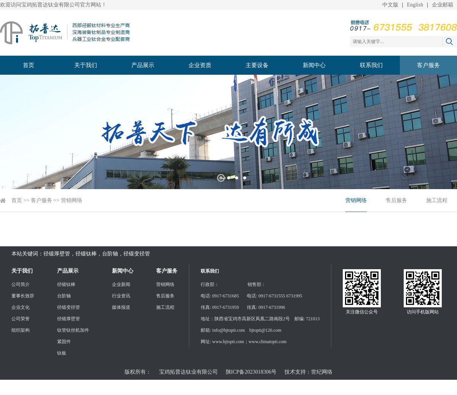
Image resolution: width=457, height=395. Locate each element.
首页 (28, 65)
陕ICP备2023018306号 (251, 372)
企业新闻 (121, 284)
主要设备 (257, 65)
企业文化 (20, 307)
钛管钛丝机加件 (73, 330)
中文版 (390, 5)
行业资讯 (121, 296)
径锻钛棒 (66, 284)
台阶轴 (64, 296)
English (415, 5)
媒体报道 (121, 307)
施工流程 (436, 200)
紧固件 (64, 341)
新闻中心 (314, 65)
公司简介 (20, 284)
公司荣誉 (20, 318)
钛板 (61, 353)
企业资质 (200, 65)
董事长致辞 (22, 296)
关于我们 (85, 65)
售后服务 (396, 200)
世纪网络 (321, 372)
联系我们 (371, 65)
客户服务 (428, 65)
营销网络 (71, 200)
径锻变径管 (68, 307)
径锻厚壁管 (68, 318)
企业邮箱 (442, 5)
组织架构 (20, 330)
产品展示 (142, 65)
